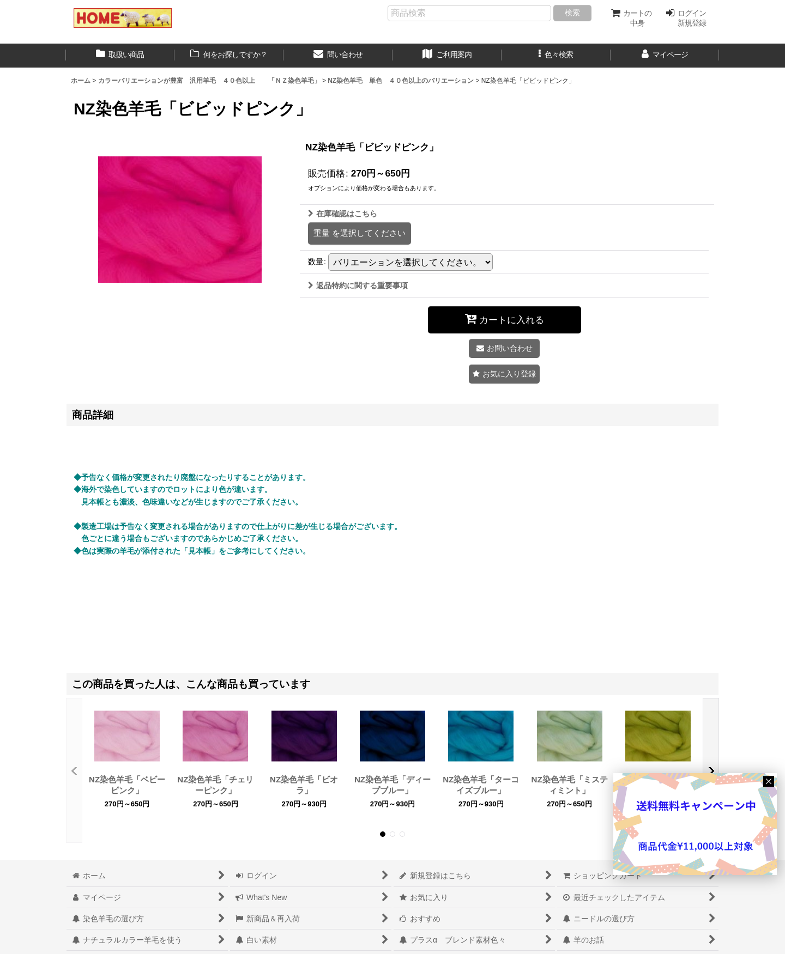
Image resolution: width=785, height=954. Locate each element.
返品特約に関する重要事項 (358, 285)
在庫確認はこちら (342, 213)
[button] (556, 56)
